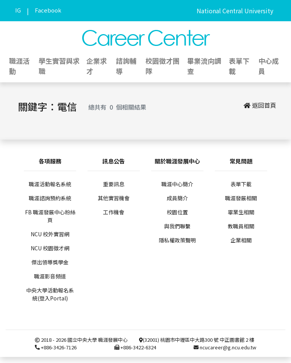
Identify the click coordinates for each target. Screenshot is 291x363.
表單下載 (239, 66)
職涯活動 (19, 66)
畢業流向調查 (204, 66)
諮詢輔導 (126, 66)
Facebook (48, 10)
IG (18, 10)
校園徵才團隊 (163, 66)
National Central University (235, 10)
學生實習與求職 (59, 66)
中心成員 (268, 66)
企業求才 (96, 66)
